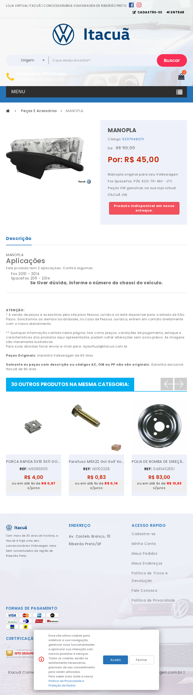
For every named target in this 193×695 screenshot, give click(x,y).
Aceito (115, 659)
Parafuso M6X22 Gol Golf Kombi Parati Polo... (96, 461)
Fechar (141, 659)
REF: (24, 469)
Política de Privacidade (153, 600)
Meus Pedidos (145, 553)
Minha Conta (144, 543)
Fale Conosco (145, 590)
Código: (115, 139)
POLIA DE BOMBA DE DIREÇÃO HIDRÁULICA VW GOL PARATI (159, 461)
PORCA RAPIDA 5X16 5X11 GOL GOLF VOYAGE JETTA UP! (33, 461)
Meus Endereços (147, 563)
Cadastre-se (144, 533)
